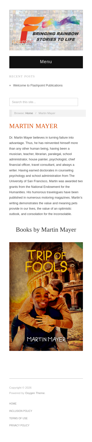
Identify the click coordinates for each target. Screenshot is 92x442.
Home (29, 113)
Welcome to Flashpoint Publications (38, 85)
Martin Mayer (33, 126)
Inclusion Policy (20, 411)
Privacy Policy (19, 425)
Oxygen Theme (35, 392)
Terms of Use (18, 418)
